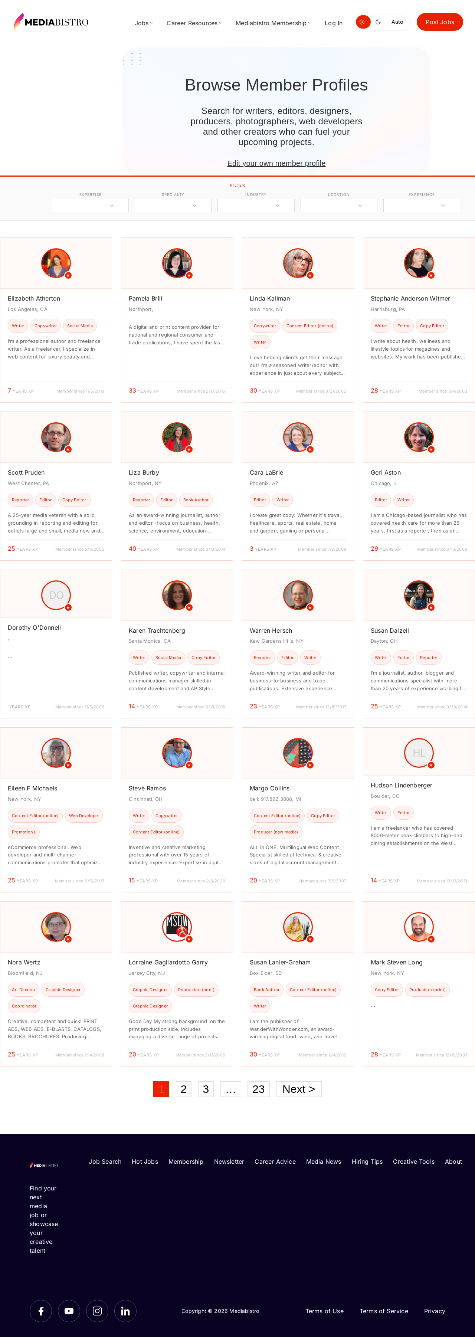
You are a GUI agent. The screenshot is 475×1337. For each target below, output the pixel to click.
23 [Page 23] (258, 1089)
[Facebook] (41, 1311)
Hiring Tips (367, 1161)
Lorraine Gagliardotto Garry (168, 962)
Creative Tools (414, 1161)
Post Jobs (440, 22)
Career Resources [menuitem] (192, 23)
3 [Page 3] (206, 1089)
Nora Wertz (24, 962)
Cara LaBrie (266, 472)
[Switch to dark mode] (379, 22)
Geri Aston (386, 472)
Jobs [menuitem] (142, 23)
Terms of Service (384, 1311)
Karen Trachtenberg (157, 630)
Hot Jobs (145, 1161)
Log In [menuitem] (334, 23)
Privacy (434, 1311)
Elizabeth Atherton (34, 298)
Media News (323, 1161)
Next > (298, 1089)
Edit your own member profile (276, 163)
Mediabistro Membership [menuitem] (271, 23)
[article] (56, 320)
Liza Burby (144, 472)
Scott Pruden (26, 472)
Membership (186, 1161)
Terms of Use (324, 1311)
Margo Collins (269, 788)
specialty (173, 194)
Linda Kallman (270, 298)
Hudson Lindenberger (401, 785)
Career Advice (275, 1161)
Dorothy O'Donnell (34, 627)
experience (422, 194)
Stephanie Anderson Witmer (411, 298)
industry (255, 194)
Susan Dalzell (390, 630)
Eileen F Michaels (32, 788)
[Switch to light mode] (363, 22)
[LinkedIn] (125, 1311)
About (453, 1161)
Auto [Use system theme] (397, 22)
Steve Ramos (147, 788)
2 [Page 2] (184, 1089)
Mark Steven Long (397, 962)
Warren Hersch (271, 630)
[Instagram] (97, 1311)
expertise (90, 194)
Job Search (105, 1161)
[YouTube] (69, 1311)
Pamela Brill (145, 298)
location (339, 194)
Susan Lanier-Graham (280, 962)
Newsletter (229, 1161)
